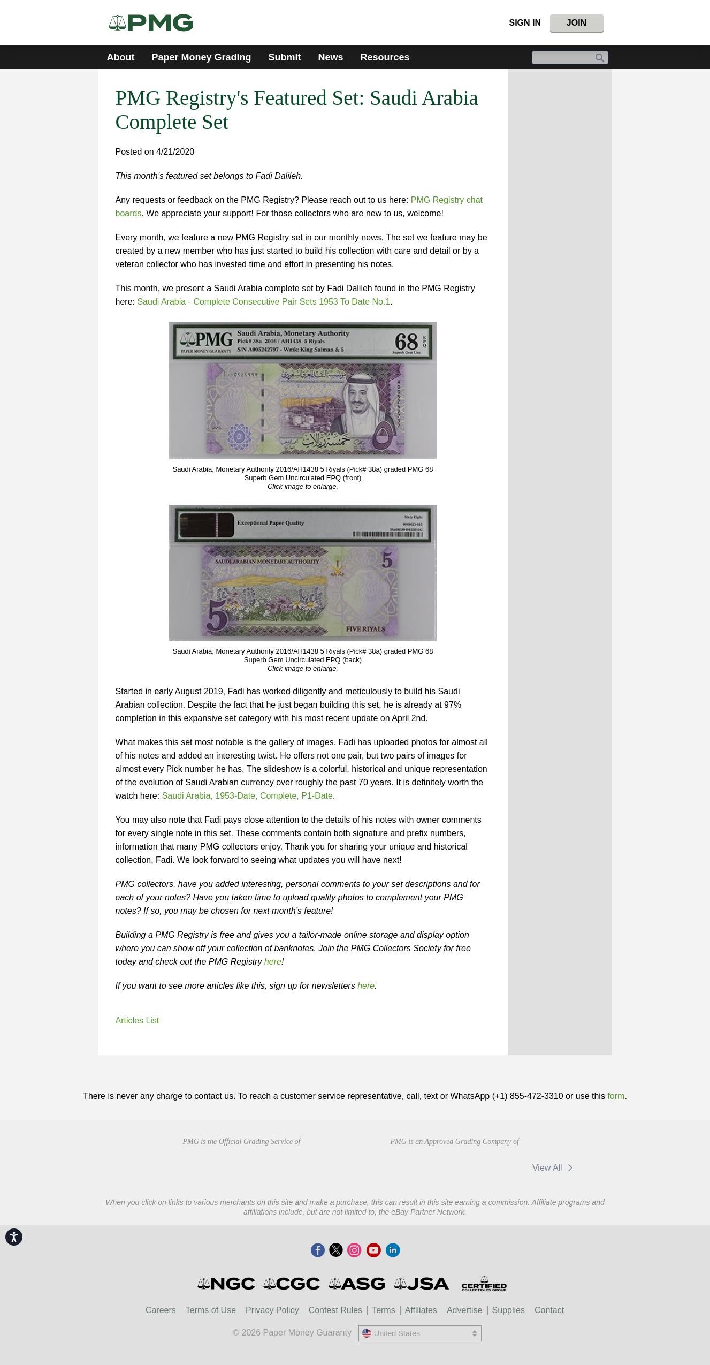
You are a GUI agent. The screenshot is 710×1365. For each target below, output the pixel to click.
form (615, 1096)
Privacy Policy (272, 1310)
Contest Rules (336, 1310)
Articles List (137, 1020)
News (330, 57)
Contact (549, 1310)
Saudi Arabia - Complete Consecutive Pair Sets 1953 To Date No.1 (263, 301)
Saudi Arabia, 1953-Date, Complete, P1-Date (247, 795)
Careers (161, 1310)
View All (554, 1167)
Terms (383, 1310)
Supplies (508, 1310)
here (272, 961)
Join (576, 22)
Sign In (525, 22)
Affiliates (421, 1310)
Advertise (465, 1310)
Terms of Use (211, 1310)
